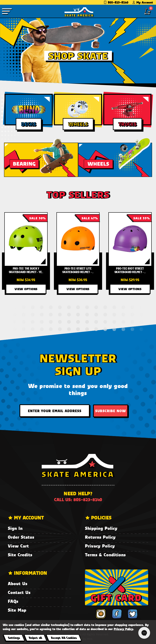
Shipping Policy (101, 528)
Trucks (127, 124)
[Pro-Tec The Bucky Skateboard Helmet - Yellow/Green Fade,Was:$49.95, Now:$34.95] (26, 239)
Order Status (21, 537)
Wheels (78, 124)
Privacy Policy (100, 546)
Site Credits (20, 555)
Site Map (17, 610)
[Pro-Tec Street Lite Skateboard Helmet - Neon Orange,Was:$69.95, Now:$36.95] (78, 239)
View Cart (18, 546)
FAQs (13, 601)
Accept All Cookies (64, 637)
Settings (14, 637)
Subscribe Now (110, 410)
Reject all (35, 637)
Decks (28, 124)
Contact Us (19, 592)
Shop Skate (78, 56)
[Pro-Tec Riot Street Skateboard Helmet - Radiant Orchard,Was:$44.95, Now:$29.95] (130, 239)
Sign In (15, 528)
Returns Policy (100, 537)
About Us (17, 583)
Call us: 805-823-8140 (78, 499)
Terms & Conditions (105, 555)
